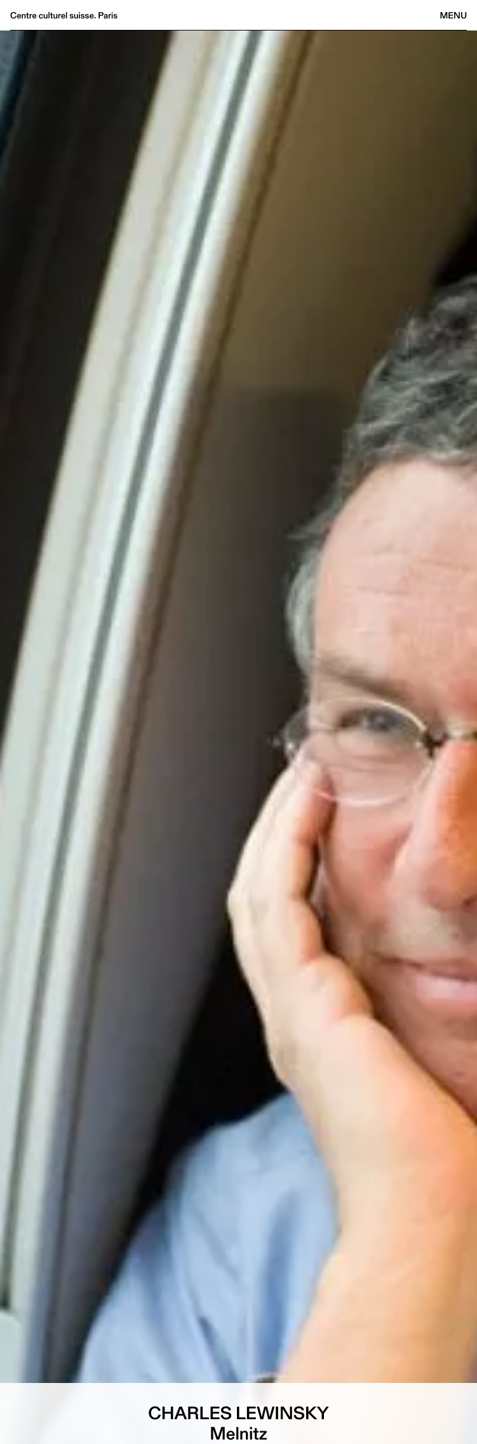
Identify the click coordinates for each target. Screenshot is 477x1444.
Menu (453, 15)
